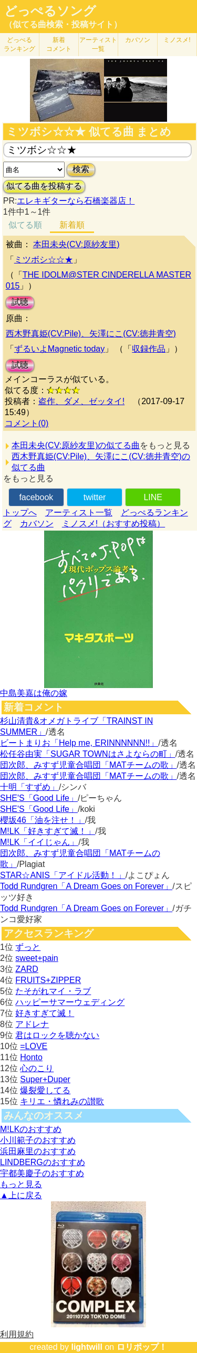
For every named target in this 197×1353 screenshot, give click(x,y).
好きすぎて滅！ (44, 1013)
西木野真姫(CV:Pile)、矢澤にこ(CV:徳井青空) (91, 333)
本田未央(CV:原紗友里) (76, 244)
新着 (58, 44)
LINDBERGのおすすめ (42, 1162)
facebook (36, 497)
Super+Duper (45, 1079)
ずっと (27, 947)
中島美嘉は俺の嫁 (33, 693)
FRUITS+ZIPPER (48, 980)
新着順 (72, 224)
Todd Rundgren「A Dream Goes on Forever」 (86, 886)
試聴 (20, 302)
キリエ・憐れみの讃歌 (62, 1101)
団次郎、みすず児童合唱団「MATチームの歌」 (88, 764)
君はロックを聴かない (57, 1035)
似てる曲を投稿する (44, 186)
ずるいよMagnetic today (59, 348)
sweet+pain (36, 958)
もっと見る (21, 1184)
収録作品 (148, 348)
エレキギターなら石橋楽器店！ (75, 200)
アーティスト (98, 44)
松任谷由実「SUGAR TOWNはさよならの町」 (87, 753)
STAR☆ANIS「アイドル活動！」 (63, 875)
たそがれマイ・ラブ (53, 991)
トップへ (20, 512)
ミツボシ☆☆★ (43, 259)
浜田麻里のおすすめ (38, 1151)
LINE (152, 497)
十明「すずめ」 (29, 787)
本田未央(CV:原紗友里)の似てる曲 (76, 445)
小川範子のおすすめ (38, 1140)
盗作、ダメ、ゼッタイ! (81, 401)
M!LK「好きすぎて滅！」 (47, 831)
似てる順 (25, 224)
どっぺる (19, 44)
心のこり (37, 1068)
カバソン (137, 40)
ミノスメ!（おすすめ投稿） (113, 523)
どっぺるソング (50, 11)
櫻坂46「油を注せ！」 (42, 820)
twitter (95, 497)
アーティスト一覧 (78, 512)
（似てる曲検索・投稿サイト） (63, 24)
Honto (31, 1057)
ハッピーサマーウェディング (70, 1002)
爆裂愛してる (45, 1090)
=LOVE (33, 1046)
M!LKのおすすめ (30, 1129)
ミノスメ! (176, 40)
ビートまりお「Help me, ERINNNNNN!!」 (79, 742)
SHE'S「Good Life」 (39, 798)
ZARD (26, 969)
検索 (80, 169)
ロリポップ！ (142, 1347)
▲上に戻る (21, 1195)
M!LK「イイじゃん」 (39, 842)
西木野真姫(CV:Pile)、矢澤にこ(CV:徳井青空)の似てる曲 (101, 462)
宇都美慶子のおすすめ (42, 1173)
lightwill (86, 1347)
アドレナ (32, 1024)
